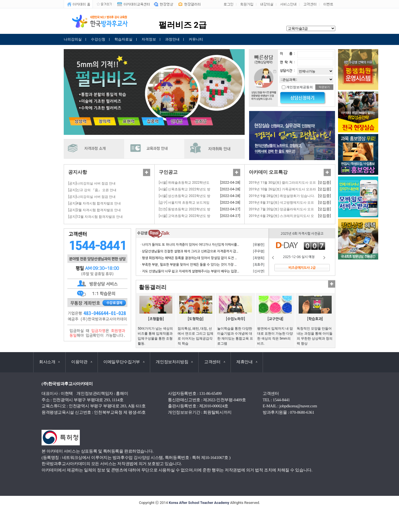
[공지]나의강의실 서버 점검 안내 (92, 183)
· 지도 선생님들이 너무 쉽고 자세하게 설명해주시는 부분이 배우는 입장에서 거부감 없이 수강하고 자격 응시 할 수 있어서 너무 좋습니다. (233, 271)
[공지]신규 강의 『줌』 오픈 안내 (92, 190)
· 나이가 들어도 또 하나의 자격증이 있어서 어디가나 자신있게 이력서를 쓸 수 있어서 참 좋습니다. (206, 244)
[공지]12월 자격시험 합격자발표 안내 (95, 217)
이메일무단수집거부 (123, 362)
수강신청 (98, 39)
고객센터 (214, 362)
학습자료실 (123, 39)
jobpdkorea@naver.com (298, 406)
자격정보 (149, 39)
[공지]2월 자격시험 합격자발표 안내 (94, 210)
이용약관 (81, 362)
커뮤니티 (196, 39)
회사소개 (49, 362)
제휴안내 (246, 362)
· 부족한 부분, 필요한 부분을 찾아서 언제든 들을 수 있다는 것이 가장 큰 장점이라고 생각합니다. (205, 264)
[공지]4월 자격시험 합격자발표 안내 (94, 203)
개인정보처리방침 (174, 362)
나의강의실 (73, 39)
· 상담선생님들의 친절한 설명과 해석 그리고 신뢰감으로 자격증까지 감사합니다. (194, 251)
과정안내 (172, 39)
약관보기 (324, 87)
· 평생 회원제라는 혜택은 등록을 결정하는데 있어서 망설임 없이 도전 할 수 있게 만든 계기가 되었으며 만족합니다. (218, 258)
